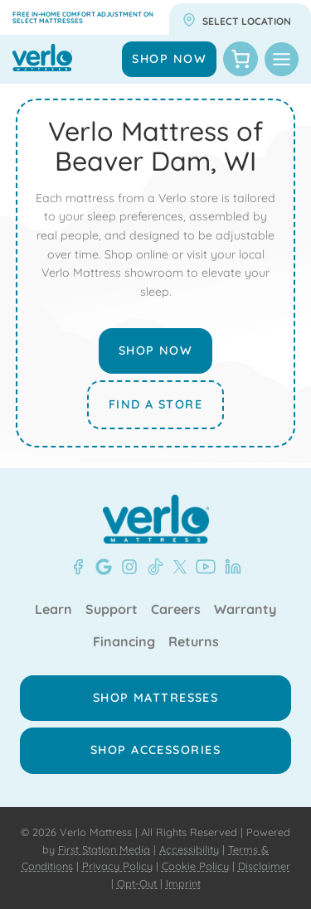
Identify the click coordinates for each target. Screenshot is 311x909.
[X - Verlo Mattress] (177, 566)
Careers (176, 609)
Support (111, 609)
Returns (193, 642)
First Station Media (104, 849)
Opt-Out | (140, 883)
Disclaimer (264, 866)
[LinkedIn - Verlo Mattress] (229, 566)
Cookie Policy (195, 866)
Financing (124, 642)
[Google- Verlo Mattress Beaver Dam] (100, 566)
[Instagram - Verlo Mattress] (126, 566)
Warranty (245, 609)
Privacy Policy (117, 866)
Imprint (183, 883)
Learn (53, 609)
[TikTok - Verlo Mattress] (152, 566)
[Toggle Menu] (282, 59)
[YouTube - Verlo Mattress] (202, 567)
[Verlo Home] (156, 519)
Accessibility (189, 849)
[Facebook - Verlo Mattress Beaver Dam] (78, 566)
